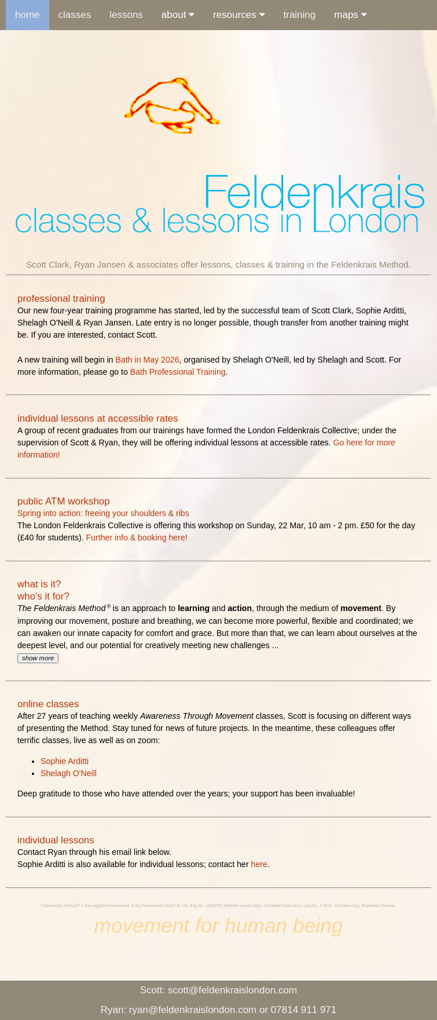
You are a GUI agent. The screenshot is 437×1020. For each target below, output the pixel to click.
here (259, 864)
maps (350, 14)
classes (74, 14)
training (300, 14)
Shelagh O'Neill (69, 773)
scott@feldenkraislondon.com (218, 990)
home (27, 14)
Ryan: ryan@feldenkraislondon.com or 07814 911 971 (219, 1009)
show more (38, 658)
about (177, 14)
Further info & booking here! (137, 537)
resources (239, 14)
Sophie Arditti (65, 761)
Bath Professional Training (178, 371)
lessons (126, 14)
